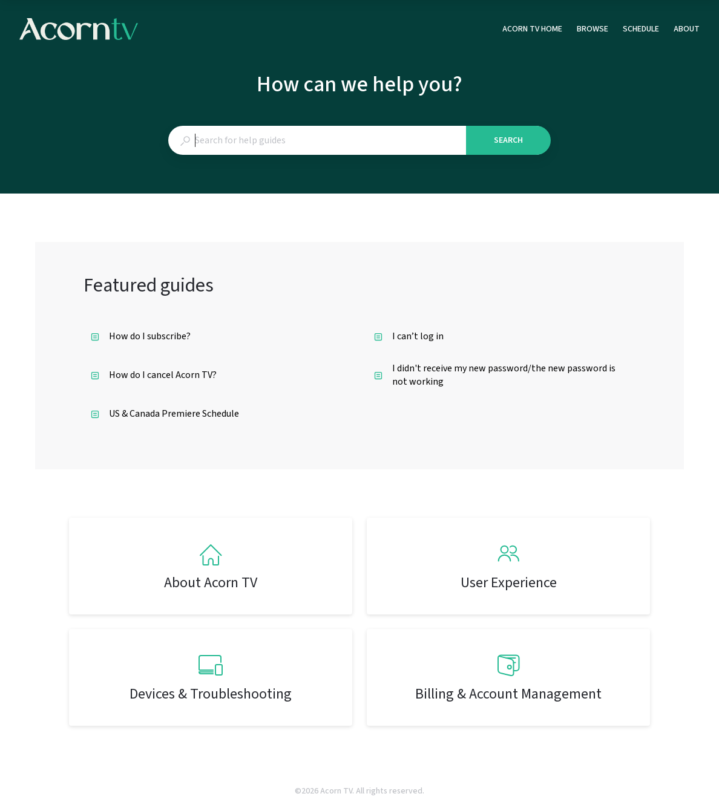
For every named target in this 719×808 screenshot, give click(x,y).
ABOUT (687, 29)
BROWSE (592, 29)
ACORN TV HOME (532, 29)
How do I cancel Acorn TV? (154, 375)
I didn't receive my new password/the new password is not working (495, 375)
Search (508, 140)
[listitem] (210, 566)
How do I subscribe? (141, 336)
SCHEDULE (641, 29)
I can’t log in (409, 336)
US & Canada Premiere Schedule (165, 413)
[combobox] (316, 140)
